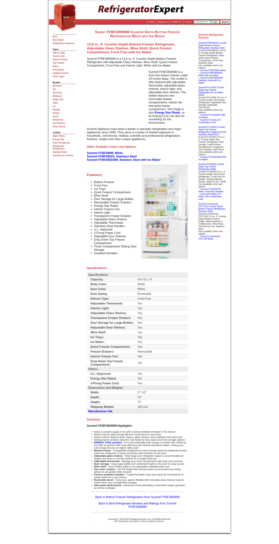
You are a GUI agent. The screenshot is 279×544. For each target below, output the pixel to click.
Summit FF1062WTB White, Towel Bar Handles (210, 190)
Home (152, 22)
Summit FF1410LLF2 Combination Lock (209, 121)
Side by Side (59, 53)
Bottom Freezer (60, 59)
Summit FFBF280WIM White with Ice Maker (210, 74)
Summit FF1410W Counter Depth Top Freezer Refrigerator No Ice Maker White (211, 91)
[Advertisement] (117, 95)
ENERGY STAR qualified (108, 442)
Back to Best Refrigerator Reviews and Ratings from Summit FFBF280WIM (137, 505)
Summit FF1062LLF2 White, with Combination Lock (210, 196)
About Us (163, 22)
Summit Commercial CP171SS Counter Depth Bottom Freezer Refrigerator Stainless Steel (211, 208)
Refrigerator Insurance (63, 43)
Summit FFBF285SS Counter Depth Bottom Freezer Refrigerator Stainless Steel (212, 45)
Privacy (188, 22)
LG (54, 106)
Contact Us (176, 22)
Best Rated (58, 40)
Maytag (56, 109)
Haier (55, 103)
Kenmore (57, 86)
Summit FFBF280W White (213, 70)
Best (55, 36)
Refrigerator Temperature (59, 147)
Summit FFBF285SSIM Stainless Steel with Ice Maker (210, 80)
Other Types (58, 76)
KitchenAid (58, 120)
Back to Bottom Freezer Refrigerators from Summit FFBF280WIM (137, 497)
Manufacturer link (100, 411)
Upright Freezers (61, 73)
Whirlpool (57, 96)
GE (54, 89)
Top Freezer (58, 63)
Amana (56, 113)
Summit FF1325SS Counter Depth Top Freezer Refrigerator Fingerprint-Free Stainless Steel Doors (212, 131)
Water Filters (59, 136)
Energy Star (58, 139)
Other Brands (59, 126)
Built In (56, 66)
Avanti (56, 116)
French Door (59, 56)
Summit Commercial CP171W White (209, 237)
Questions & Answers (63, 155)
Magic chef (58, 99)
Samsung (57, 92)
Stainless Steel (60, 152)
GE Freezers (59, 123)
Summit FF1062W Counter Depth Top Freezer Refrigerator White (211, 166)
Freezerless (58, 69)
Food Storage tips (61, 143)
